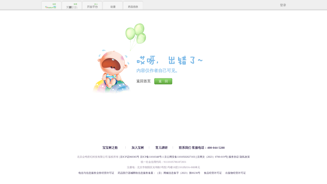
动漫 (112, 6)
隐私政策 (245, 156)
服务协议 (234, 156)
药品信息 (132, 6)
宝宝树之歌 (110, 148)
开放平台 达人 (92, 6)
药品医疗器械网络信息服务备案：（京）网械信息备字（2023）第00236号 (159, 173)
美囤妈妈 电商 (71, 6)
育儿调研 (161, 148)
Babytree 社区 (51, 6)
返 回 (163, 81)
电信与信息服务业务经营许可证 (96, 173)
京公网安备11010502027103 (179, 156)
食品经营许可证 (213, 173)
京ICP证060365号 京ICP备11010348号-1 (142, 156)
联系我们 (185, 148)
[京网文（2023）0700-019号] (212, 156)
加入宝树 (138, 148)
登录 (283, 5)
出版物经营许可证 (235, 173)
